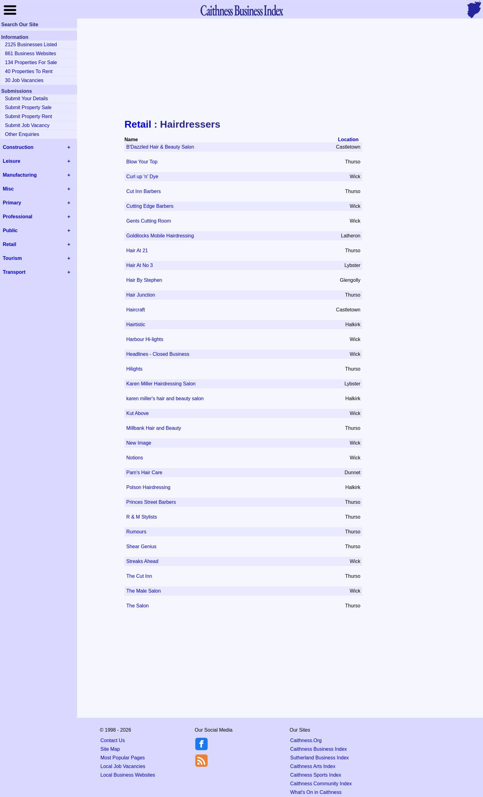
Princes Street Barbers (151, 502)
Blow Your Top (141, 161)
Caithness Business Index (318, 749)
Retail (137, 124)
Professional (17, 216)
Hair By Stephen (144, 280)
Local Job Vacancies (122, 766)
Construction (18, 147)
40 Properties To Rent (28, 71)
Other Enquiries (22, 134)
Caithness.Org (306, 740)
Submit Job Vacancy (27, 125)
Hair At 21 (137, 250)
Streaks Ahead (142, 561)
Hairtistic (135, 324)
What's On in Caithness (316, 792)
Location (348, 139)
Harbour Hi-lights (144, 339)
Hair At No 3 (139, 265)
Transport (14, 272)
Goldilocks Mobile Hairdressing (160, 235)
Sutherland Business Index (319, 757)
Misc (8, 188)
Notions (134, 457)
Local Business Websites (127, 775)
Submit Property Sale (28, 107)
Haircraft (135, 309)
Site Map (110, 749)
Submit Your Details (26, 98)
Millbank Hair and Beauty (153, 428)
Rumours (136, 531)
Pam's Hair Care (144, 472)
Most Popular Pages (122, 757)
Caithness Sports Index (315, 775)
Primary (12, 202)
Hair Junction (140, 295)
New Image (138, 443)
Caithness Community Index (321, 783)
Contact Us (112, 740)
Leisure (11, 161)
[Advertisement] (241, 69)
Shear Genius (141, 546)
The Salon (137, 605)
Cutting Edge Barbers (149, 206)
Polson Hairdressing (148, 487)
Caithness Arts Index (312, 766)
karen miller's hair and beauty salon (165, 398)
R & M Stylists (141, 517)
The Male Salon (143, 591)
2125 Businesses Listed (31, 44)
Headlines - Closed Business (157, 354)
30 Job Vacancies (24, 80)
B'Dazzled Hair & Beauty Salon (160, 147)
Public (10, 230)
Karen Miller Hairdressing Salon (161, 383)
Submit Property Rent (28, 116)
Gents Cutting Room (148, 221)
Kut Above (137, 413)
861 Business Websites (30, 53)
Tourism (12, 258)
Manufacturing (20, 175)
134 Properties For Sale (31, 62)
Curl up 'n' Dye (142, 176)
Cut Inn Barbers (143, 191)
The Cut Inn (139, 576)
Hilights (134, 369)
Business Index (241, 10)
